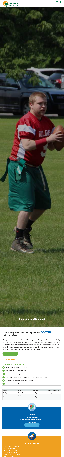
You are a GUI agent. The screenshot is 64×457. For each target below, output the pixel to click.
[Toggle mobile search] (57, 2)
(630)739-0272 (32, 422)
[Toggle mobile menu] (61, 2)
